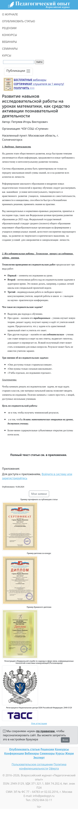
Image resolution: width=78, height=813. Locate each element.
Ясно (65, 740)
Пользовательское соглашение (32, 764)
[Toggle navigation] (18, 72)
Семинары (47, 753)
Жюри (69, 753)
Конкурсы (62, 749)
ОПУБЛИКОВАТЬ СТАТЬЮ (18, 21)
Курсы (60, 753)
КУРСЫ (6, 55)
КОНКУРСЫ (9, 35)
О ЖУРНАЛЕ (10, 14)
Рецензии (47, 749)
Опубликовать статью (24, 749)
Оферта (54, 768)
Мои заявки (39, 494)
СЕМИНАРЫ (10, 49)
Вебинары (32, 753)
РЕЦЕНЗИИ (9, 28)
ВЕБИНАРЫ (9, 42)
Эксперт (39, 757)
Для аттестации (39, 723)
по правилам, (45, 731)
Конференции (14, 753)
